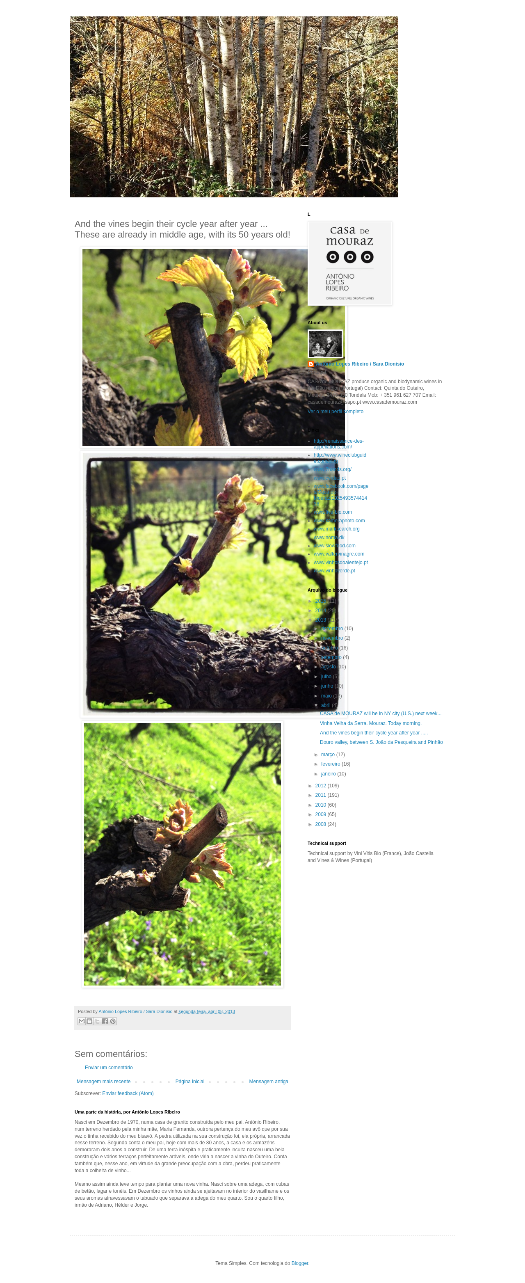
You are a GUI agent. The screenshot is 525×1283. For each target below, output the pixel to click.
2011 (321, 795)
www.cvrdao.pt (330, 478)
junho (328, 686)
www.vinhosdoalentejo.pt (341, 562)
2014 (321, 610)
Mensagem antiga (268, 1081)
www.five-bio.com (333, 512)
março (328, 754)
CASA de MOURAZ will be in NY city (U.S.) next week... (381, 713)
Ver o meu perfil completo (335, 411)
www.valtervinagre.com (339, 554)
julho (327, 676)
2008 (321, 824)
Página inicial (190, 1081)
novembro (333, 638)
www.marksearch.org (337, 529)
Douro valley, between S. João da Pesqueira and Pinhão (381, 742)
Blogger (300, 1263)
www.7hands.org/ (333, 469)
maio (327, 696)
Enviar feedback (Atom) (127, 1093)
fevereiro (331, 764)
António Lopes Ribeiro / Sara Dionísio (360, 364)
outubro (330, 648)
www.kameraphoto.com (339, 521)
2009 (321, 814)
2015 (321, 601)
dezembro (333, 628)
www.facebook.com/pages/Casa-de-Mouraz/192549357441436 (341, 495)
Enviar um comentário (109, 1067)
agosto (329, 667)
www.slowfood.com (335, 546)
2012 (321, 786)
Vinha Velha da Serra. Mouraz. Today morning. (371, 723)
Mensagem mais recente (103, 1081)
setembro (332, 657)
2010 (321, 805)
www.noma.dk (329, 537)
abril (326, 705)
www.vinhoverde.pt (334, 571)
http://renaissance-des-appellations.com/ (339, 444)
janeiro (329, 774)
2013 (321, 620)
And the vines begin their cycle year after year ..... (374, 733)
